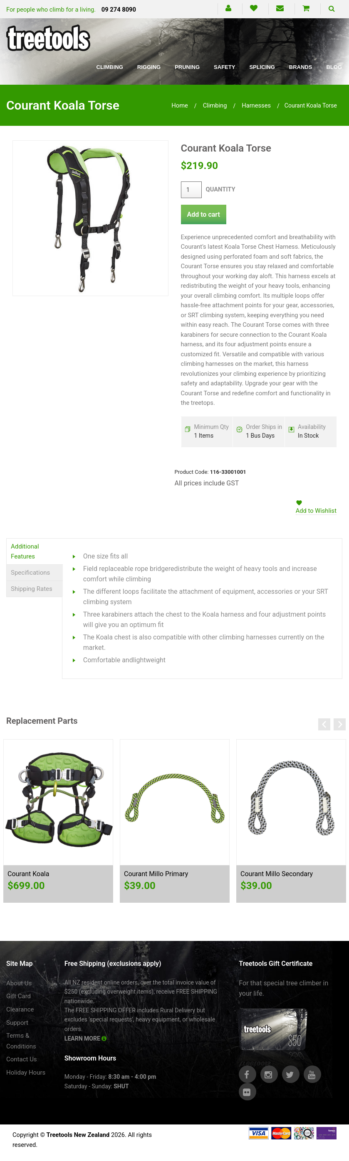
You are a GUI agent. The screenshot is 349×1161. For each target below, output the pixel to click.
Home (179, 105)
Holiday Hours (25, 1072)
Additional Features (25, 551)
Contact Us (21, 1059)
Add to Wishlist (316, 510)
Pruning (187, 67)
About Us (19, 983)
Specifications (30, 572)
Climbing (110, 67)
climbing (215, 105)
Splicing (262, 67)
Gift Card (18, 996)
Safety (224, 67)
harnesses (256, 105)
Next (340, 724)
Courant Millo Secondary (276, 874)
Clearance (20, 1009)
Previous (324, 724)
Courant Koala (28, 874)
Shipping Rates (31, 589)
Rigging (149, 67)
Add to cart (203, 214)
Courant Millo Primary (156, 874)
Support (17, 1022)
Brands (300, 67)
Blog (334, 67)
